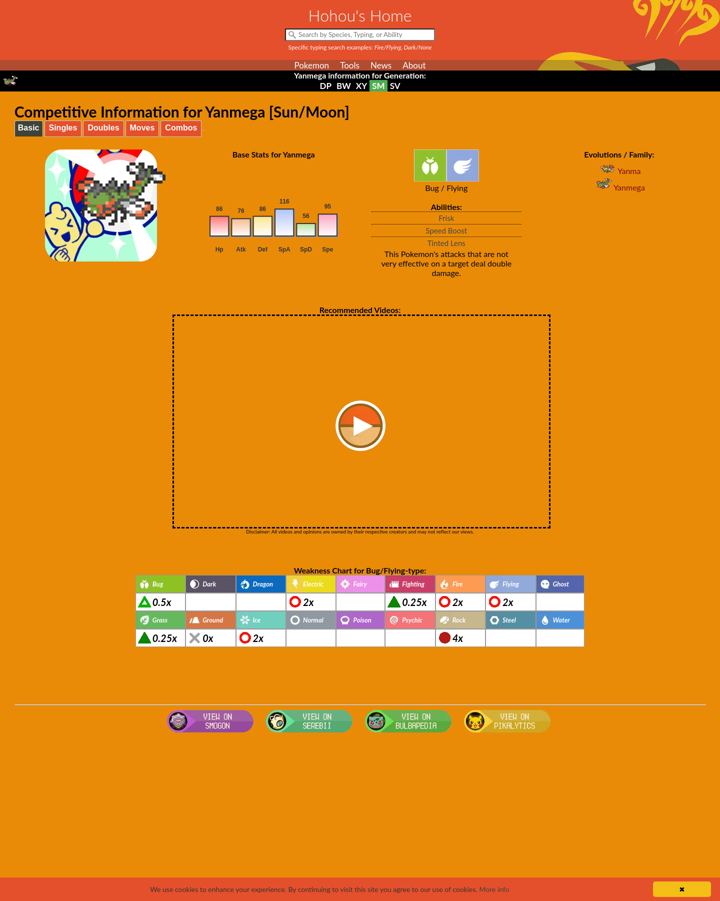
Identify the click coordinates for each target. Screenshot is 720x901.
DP (325, 85)
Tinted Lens (447, 243)
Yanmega (619, 187)
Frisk (446, 218)
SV (395, 85)
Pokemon (311, 65)
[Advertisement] (360, 816)
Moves (142, 128)
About (414, 65)
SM (378, 85)
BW (343, 85)
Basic (29, 128)
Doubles (103, 128)
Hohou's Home (360, 15)
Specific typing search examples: (360, 47)
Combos (181, 128)
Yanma (619, 171)
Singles (63, 128)
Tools (350, 65)
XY (361, 85)
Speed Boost (446, 230)
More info (494, 889)
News (381, 65)
